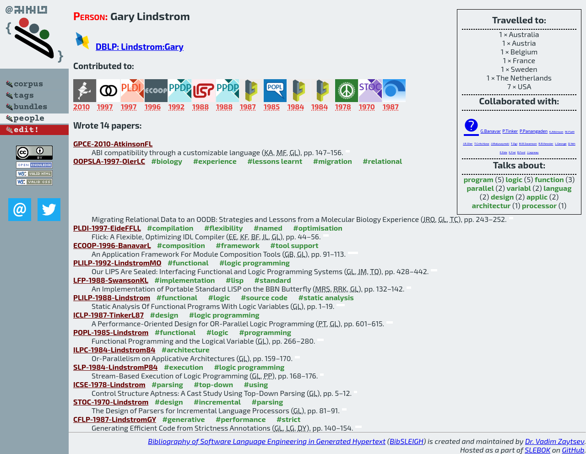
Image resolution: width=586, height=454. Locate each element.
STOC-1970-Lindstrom (110, 401)
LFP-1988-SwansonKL (110, 280)
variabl (519, 188)
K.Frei (512, 152)
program (479, 179)
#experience (215, 161)
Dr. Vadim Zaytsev (554, 441)
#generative (183, 419)
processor (539, 205)
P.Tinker (510, 131)
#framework (238, 245)
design (502, 196)
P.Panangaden (534, 131)
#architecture (186, 349)
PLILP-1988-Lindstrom (111, 297)
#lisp (235, 280)
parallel (480, 188)
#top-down (213, 384)
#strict (288, 419)
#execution (183, 366)
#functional (188, 262)
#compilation (170, 227)
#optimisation (317, 227)
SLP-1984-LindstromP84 (115, 366)
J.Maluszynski (500, 143)
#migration (332, 161)
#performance (241, 419)
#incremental (217, 401)
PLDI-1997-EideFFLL (107, 227)
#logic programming (254, 262)
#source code (264, 297)
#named (268, 227)
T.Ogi (514, 143)
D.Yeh (571, 143)
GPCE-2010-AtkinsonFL (112, 143)
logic (514, 179)
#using (256, 384)
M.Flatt (570, 131)
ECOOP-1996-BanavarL (112, 245)
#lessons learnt (274, 161)
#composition (181, 245)
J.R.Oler (467, 143)
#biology (166, 161)
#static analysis (326, 297)
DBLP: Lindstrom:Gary (140, 46)
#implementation (184, 280)
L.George (560, 143)
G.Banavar (491, 131)
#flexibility (223, 227)
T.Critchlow (481, 143)
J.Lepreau (532, 152)
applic (537, 196)
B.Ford (521, 152)
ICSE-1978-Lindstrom (109, 384)
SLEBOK (537, 449)
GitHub (573, 449)
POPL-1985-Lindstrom (110, 332)
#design (164, 314)
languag (557, 188)
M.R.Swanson (528, 143)
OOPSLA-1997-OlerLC (109, 161)
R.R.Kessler (545, 143)
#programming (265, 332)
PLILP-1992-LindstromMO (117, 262)
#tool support (294, 245)
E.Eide (503, 152)
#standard (273, 280)
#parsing (167, 384)
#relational (382, 161)
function (549, 179)
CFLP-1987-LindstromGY (114, 419)
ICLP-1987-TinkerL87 (108, 314)
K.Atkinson (556, 131)
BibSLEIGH (406, 441)
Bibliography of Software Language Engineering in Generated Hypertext (266, 441)
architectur (491, 205)
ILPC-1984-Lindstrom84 (114, 349)
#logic (219, 297)
